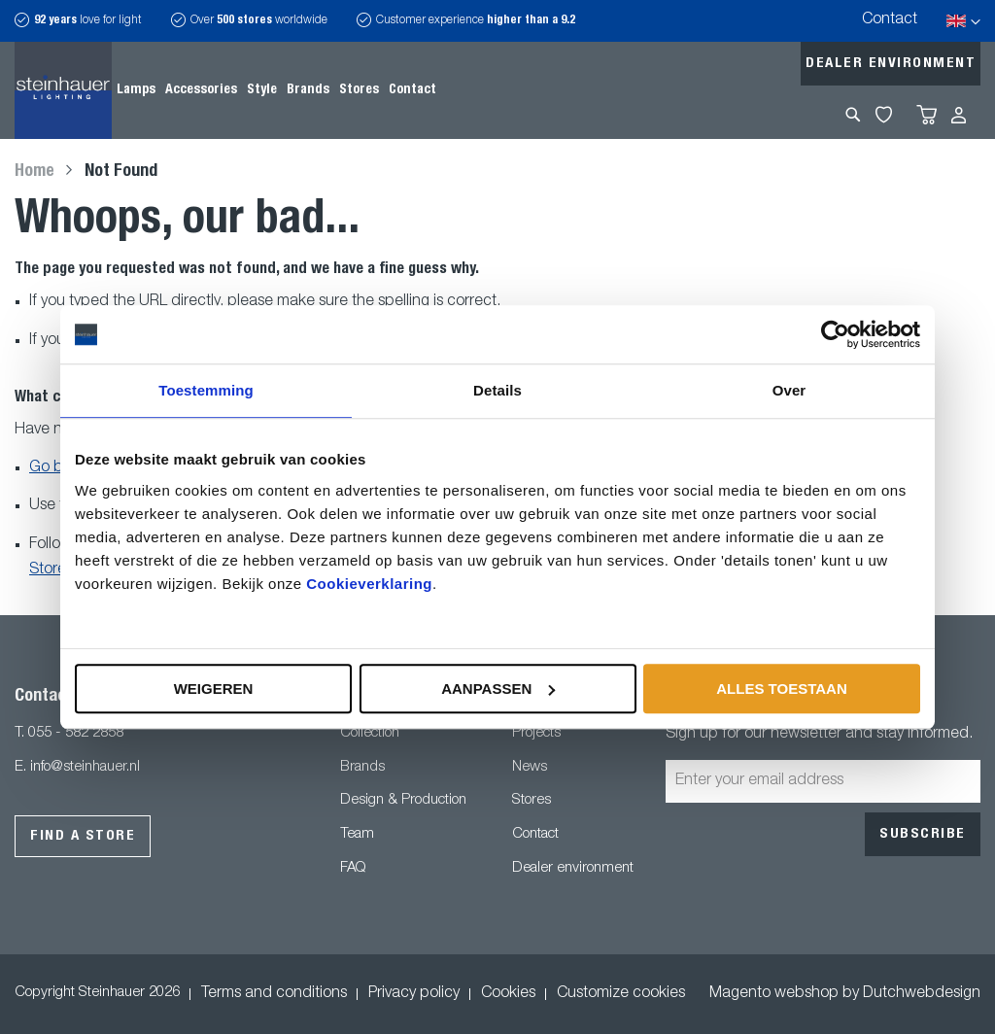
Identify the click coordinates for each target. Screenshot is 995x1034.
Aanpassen (498, 688)
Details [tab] (497, 390)
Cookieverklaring (369, 583)
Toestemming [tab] (206, 390)
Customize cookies (621, 994)
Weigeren (214, 688)
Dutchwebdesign (921, 994)
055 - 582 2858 (75, 733)
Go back (58, 468)
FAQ (352, 868)
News (529, 767)
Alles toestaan (781, 688)
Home (36, 172)
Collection (369, 733)
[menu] (276, 90)
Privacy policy (414, 994)
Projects (536, 733)
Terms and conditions (274, 994)
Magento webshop (774, 994)
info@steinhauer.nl (85, 767)
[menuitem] (136, 90)
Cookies (508, 994)
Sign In (958, 115)
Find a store (82, 836)
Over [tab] (789, 390)
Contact (889, 20)
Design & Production (403, 800)
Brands (362, 767)
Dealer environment (891, 63)
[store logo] (63, 90)
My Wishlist (883, 114)
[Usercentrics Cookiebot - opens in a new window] (835, 334)
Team (357, 834)
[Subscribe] (922, 834)
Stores (531, 800)
